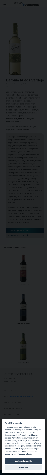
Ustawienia (23, 468)
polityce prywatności (24, 454)
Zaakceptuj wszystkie (23, 461)
